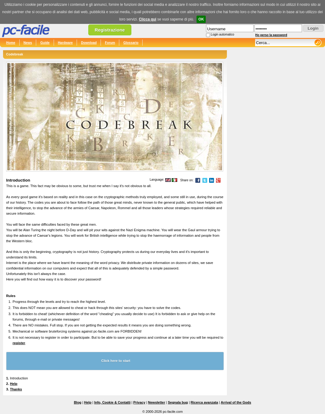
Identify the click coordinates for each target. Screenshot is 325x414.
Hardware (65, 42)
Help (13, 384)
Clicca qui (147, 19)
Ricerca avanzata (204, 402)
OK (201, 19)
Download (89, 42)
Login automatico (222, 34)
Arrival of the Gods (236, 402)
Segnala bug (178, 402)
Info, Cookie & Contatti (112, 402)
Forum (110, 42)
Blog (77, 402)
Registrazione (110, 29)
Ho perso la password (271, 35)
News (28, 42)
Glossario (130, 42)
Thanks (16, 389)
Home (10, 42)
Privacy (139, 402)
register (19, 343)
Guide (44, 42)
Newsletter (156, 402)
